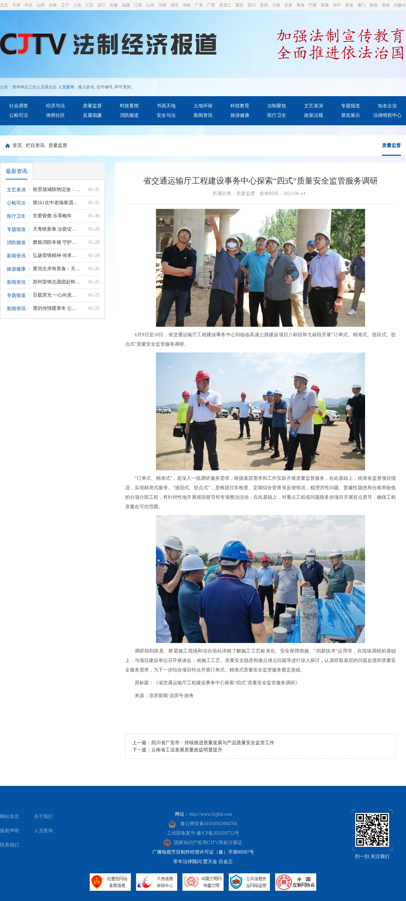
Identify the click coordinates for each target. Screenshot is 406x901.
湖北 (175, 5)
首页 (17, 145)
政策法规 (313, 115)
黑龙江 (225, 5)
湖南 (187, 5)
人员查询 (66, 87)
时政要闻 (129, 105)
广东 (199, 5)
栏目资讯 (35, 145)
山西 (41, 5)
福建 (126, 5)
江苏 (89, 5)
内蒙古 (400, 5)
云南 (276, 5)
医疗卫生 (276, 115)
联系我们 (9, 845)
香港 (349, 5)
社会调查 (18, 105)
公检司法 (18, 115)
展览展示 (350, 115)
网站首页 (9, 816)
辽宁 (65, 5)
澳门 (361, 5)
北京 (4, 5)
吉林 (53, 5)
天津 (16, 5)
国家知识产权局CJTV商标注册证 (203, 842)
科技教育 (239, 105)
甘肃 (288, 5)
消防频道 (129, 115)
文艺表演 (313, 105)
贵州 (264, 5)
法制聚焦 (276, 105)
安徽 (114, 5)
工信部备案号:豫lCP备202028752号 (203, 833)
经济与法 (55, 105)
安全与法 (166, 115)
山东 (150, 5)
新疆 (325, 5)
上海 (77, 5)
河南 (162, 5)
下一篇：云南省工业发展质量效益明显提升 (177, 749)
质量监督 (92, 105)
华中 (337, 5)
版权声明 (9, 830)
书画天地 (166, 105)
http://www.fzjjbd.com (210, 814)
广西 (211, 5)
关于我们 (43, 816)
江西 (138, 5)
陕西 (373, 5)
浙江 (101, 5)
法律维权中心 (387, 115)
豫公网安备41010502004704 (203, 823)
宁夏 (313, 5)
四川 (252, 5)
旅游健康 (239, 115)
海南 (386, 5)
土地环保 (203, 105)
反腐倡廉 (92, 115)
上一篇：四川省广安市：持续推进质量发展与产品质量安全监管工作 (203, 742)
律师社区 (55, 115)
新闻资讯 (203, 115)
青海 (300, 5)
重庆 (239, 5)
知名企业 (387, 105)
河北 (28, 5)
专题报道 (350, 105)
